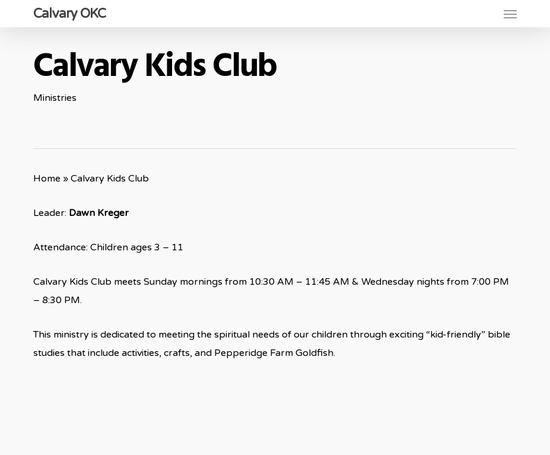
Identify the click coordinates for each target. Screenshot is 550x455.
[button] (510, 14)
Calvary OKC (69, 13)
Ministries (55, 98)
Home (47, 178)
